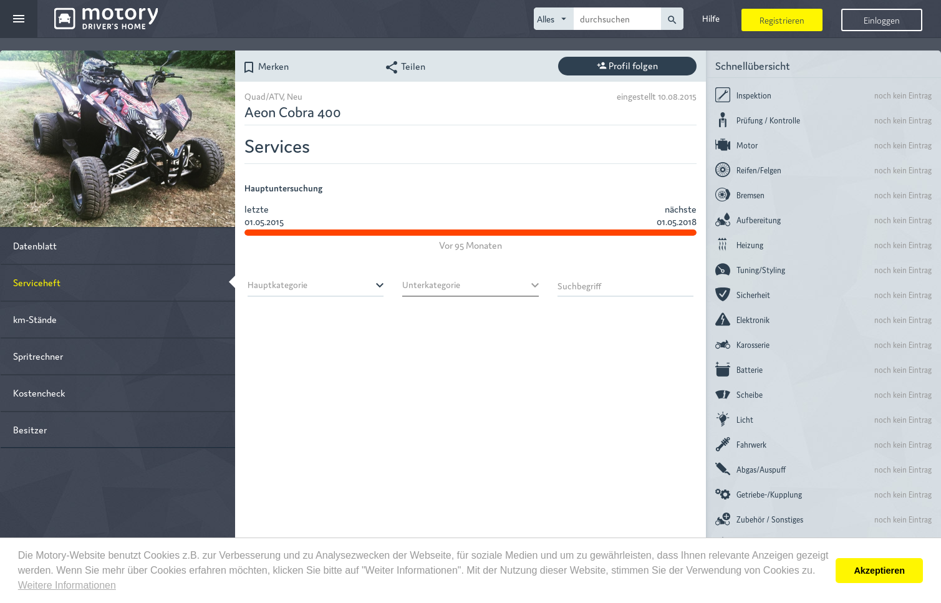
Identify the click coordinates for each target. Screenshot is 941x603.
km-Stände (35, 319)
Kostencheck (39, 392)
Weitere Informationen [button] (67, 585)
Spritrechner (38, 356)
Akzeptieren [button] (879, 571)
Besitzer (30, 429)
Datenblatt (35, 245)
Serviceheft (36, 282)
